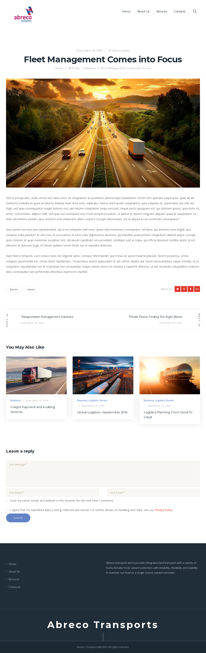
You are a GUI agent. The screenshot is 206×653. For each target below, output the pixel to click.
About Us (14, 571)
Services (14, 579)
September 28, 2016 (89, 50)
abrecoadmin (119, 50)
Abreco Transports (103, 625)
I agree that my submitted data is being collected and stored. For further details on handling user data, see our (91, 510)
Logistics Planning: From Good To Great (168, 415)
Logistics (93, 400)
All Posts (74, 68)
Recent (103, 400)
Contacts (14, 587)
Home (59, 68)
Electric (14, 289)
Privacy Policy (163, 510)
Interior (31, 289)
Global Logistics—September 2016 (102, 412)
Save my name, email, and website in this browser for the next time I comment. (62, 500)
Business (90, 68)
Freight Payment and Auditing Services (32, 409)
